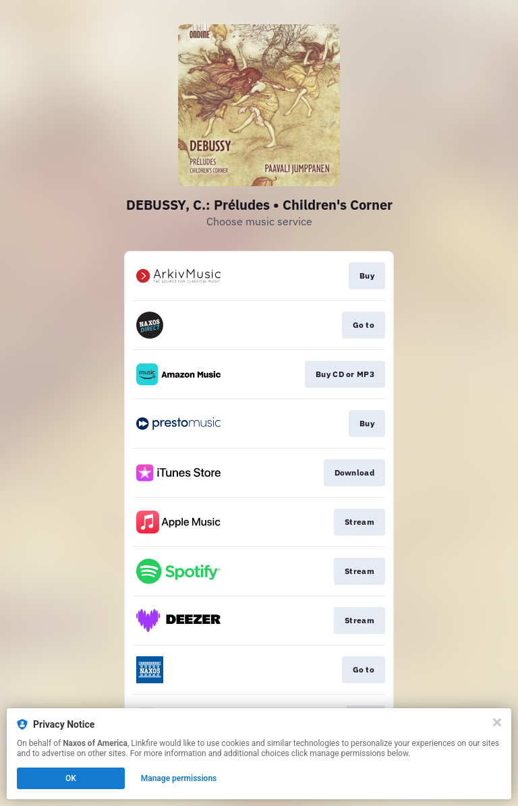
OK (70, 778)
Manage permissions (179, 778)
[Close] (497, 722)
